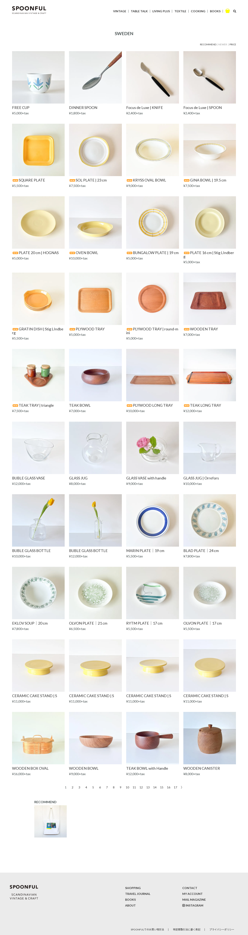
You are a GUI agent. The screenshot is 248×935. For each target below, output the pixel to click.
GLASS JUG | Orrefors (201, 478)
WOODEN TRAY (200, 329)
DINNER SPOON (83, 107)
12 (141, 787)
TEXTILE (180, 11)
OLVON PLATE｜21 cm (88, 623)
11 (134, 787)
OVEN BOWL (83, 252)
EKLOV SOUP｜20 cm (30, 623)
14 (155, 787)
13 (148, 787)
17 (175, 787)
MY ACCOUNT (192, 893)
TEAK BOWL (80, 405)
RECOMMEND (208, 44)
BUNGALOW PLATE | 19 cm (152, 252)
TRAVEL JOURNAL (137, 893)
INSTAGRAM (194, 905)
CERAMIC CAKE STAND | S (34, 695)
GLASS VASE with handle (146, 478)
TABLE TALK (139, 11)
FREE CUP (20, 107)
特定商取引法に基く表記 (186, 929)
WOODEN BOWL (84, 768)
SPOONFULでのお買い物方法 (147, 929)
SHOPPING (133, 888)
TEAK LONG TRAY (202, 405)
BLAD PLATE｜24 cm (201, 550)
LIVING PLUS (161, 11)
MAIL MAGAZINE (194, 899)
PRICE (232, 44)
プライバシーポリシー (221, 929)
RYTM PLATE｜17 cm (144, 623)
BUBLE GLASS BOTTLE (31, 550)
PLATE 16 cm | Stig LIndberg (208, 254)
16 (168, 787)
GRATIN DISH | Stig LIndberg (37, 331)
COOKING (198, 11)
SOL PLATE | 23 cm (88, 180)
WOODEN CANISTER (201, 768)
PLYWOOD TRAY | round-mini (152, 331)
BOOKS (215, 11)
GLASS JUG (78, 478)
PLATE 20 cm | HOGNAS (35, 252)
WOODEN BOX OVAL (30, 768)
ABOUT (130, 905)
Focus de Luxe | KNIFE (144, 107)
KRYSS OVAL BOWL (146, 180)
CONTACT (189, 888)
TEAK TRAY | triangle (33, 405)
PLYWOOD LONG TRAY (149, 405)
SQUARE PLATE (28, 180)
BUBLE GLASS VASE (28, 478)
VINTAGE (119, 11)
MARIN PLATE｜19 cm (145, 550)
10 (127, 787)
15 (161, 787)
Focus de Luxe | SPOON (202, 107)
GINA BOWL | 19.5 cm (204, 180)
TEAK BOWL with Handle (147, 768)
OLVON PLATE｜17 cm (202, 623)
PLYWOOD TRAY (87, 329)
